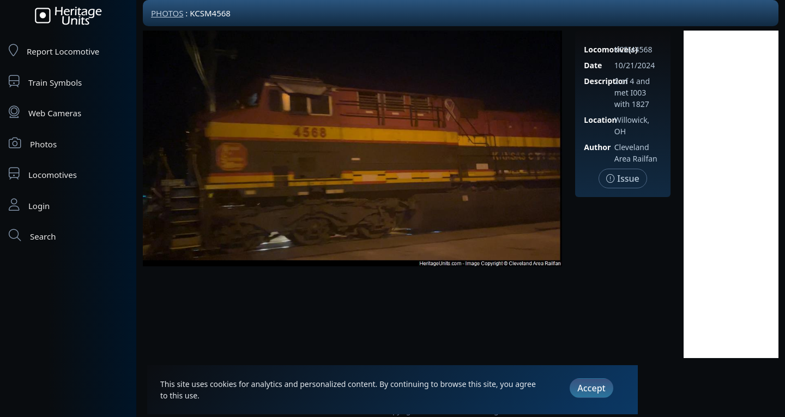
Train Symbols (45, 81)
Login (29, 205)
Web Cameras (45, 112)
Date (593, 65)
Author (597, 147)
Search (32, 235)
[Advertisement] (731, 194)
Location (600, 120)
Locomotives (43, 174)
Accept (591, 388)
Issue (622, 178)
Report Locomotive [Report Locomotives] (54, 50)
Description (605, 81)
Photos (33, 143)
